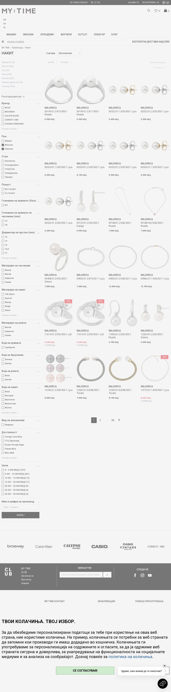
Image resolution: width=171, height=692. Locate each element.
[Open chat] (163, 684)
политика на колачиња (130, 656)
